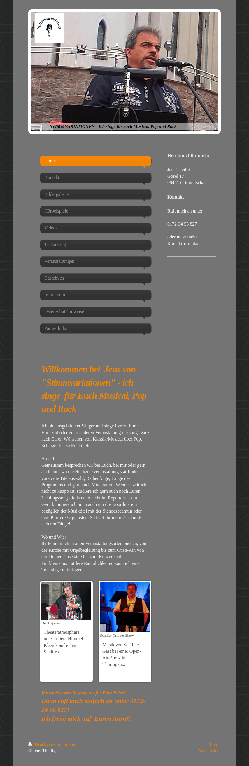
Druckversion (44, 744)
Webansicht (210, 750)
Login (215, 744)
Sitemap (70, 744)
